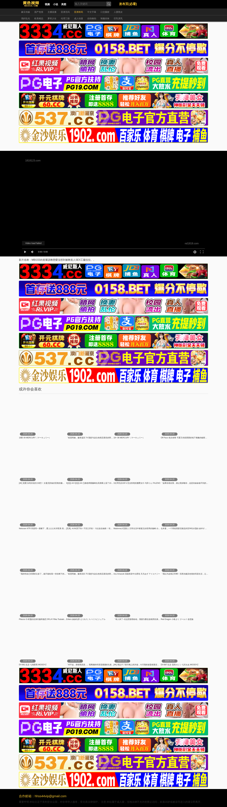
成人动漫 (78, 18)
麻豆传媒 (25, 12)
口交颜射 (105, 12)
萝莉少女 (52, 18)
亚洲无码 (65, 12)
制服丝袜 (105, 18)
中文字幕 (91, 12)
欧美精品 (38, 18)
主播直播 (52, 12)
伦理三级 (65, 18)
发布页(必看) (128, 4)
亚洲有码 (78, 12)
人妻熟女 (118, 12)
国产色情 (38, 12)
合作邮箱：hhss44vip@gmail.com (43, 796)
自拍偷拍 (91, 18)
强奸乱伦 (25, 18)
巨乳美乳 (118, 18)
